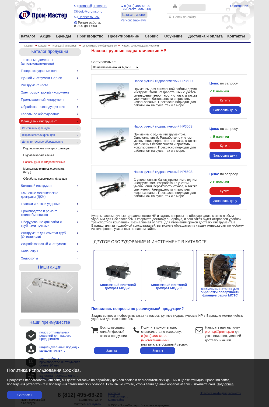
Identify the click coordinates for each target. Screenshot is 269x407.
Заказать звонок (134, 15)
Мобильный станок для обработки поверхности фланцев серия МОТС (220, 290)
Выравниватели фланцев (38, 135)
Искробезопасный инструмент (43, 244)
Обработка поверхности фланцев (45, 178)
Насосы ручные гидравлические (44, 162)
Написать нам (89, 17)
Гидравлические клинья (38, 155)
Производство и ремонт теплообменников (39, 213)
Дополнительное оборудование (42, 141)
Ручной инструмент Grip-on (41, 78)
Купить (225, 100)
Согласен (24, 395)
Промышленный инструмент (42, 99)
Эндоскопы (29, 258)
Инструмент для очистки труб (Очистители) (43, 235)
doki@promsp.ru (90, 11)
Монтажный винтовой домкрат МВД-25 (118, 285)
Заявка (111, 351)
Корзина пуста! (192, 5)
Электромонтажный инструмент (45, 92)
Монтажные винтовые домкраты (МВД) (44, 170)
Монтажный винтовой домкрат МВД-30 (169, 285)
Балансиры (29, 251)
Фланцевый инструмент (39, 121)
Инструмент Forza (34, 85)
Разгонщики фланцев (36, 128)
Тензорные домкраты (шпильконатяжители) (37, 61)
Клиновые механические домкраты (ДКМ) (39, 194)
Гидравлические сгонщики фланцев (46, 148)
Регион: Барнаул (133, 20)
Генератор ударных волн (40, 71)
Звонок (157, 351)
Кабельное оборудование (40, 114)
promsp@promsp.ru (92, 6)
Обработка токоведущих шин (43, 107)
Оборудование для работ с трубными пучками (41, 224)
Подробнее (225, 384)
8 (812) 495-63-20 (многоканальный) (136, 7)
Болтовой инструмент (37, 186)
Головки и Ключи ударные (40, 204)
